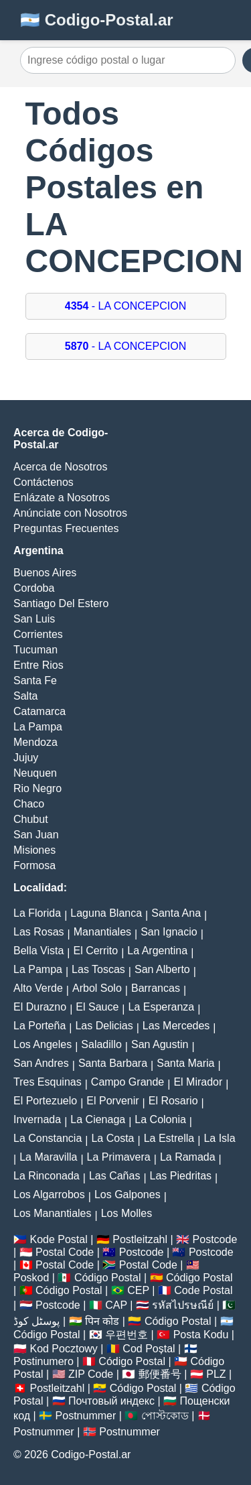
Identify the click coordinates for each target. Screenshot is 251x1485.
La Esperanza (162, 1007)
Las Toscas (98, 969)
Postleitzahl (139, 1239)
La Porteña (39, 1025)
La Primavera (119, 1157)
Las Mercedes (176, 1025)
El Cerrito (95, 950)
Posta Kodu (201, 1334)
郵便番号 (160, 1374)
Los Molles (126, 1213)
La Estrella (169, 1138)
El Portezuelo (45, 1100)
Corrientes (38, 634)
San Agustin (159, 1044)
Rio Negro (37, 788)
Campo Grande (127, 1082)
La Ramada (188, 1157)
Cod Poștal (148, 1348)
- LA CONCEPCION (125, 306)
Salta (25, 696)
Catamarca (39, 711)
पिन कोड (102, 1321)
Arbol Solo (97, 988)
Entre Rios (38, 665)
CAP (116, 1305)
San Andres (41, 1063)
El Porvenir (112, 1100)
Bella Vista (38, 950)
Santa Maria (185, 1063)
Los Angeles (42, 1044)
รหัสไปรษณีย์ (183, 1305)
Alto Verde (38, 988)
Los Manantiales (52, 1213)
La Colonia (160, 1119)
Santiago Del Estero (60, 603)
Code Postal (203, 1290)
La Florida (37, 913)
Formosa (34, 865)
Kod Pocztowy (63, 1348)
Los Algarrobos (49, 1194)
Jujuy (25, 757)
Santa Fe (35, 680)
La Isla (219, 1138)
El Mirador (197, 1082)
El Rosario (173, 1100)
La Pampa (37, 726)
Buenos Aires (44, 572)
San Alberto (162, 969)
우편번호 (126, 1334)
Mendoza (35, 742)
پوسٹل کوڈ (36, 1321)
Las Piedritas (181, 1175)
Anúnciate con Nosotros (70, 513)
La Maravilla (48, 1157)
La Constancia (47, 1138)
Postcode (215, 1239)
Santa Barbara (112, 1063)
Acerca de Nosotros (60, 466)
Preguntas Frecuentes (65, 528)
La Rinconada (46, 1175)
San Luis (34, 619)
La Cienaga (97, 1119)
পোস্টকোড (165, 1415)
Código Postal (107, 1277)
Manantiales (102, 932)
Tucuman (35, 649)
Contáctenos (43, 482)
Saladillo (101, 1044)
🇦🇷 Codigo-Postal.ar (96, 20)
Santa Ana (176, 913)
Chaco (28, 804)
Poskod (31, 1277)
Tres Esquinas (47, 1082)
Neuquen (35, 773)
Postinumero (43, 1361)
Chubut (30, 819)
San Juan (36, 834)
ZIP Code (90, 1374)
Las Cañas (115, 1175)
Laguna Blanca (106, 913)
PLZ (216, 1374)
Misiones (34, 850)
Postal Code (64, 1252)
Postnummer (86, 1415)
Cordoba (33, 588)
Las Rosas (38, 932)
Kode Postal (58, 1239)
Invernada (37, 1119)
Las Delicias (104, 1025)
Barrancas (155, 988)
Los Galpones (127, 1194)
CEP (138, 1290)
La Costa (112, 1138)
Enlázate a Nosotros (61, 497)
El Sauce (97, 1007)
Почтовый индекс (111, 1401)
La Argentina (157, 950)
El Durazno (39, 1007)
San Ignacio (169, 932)
